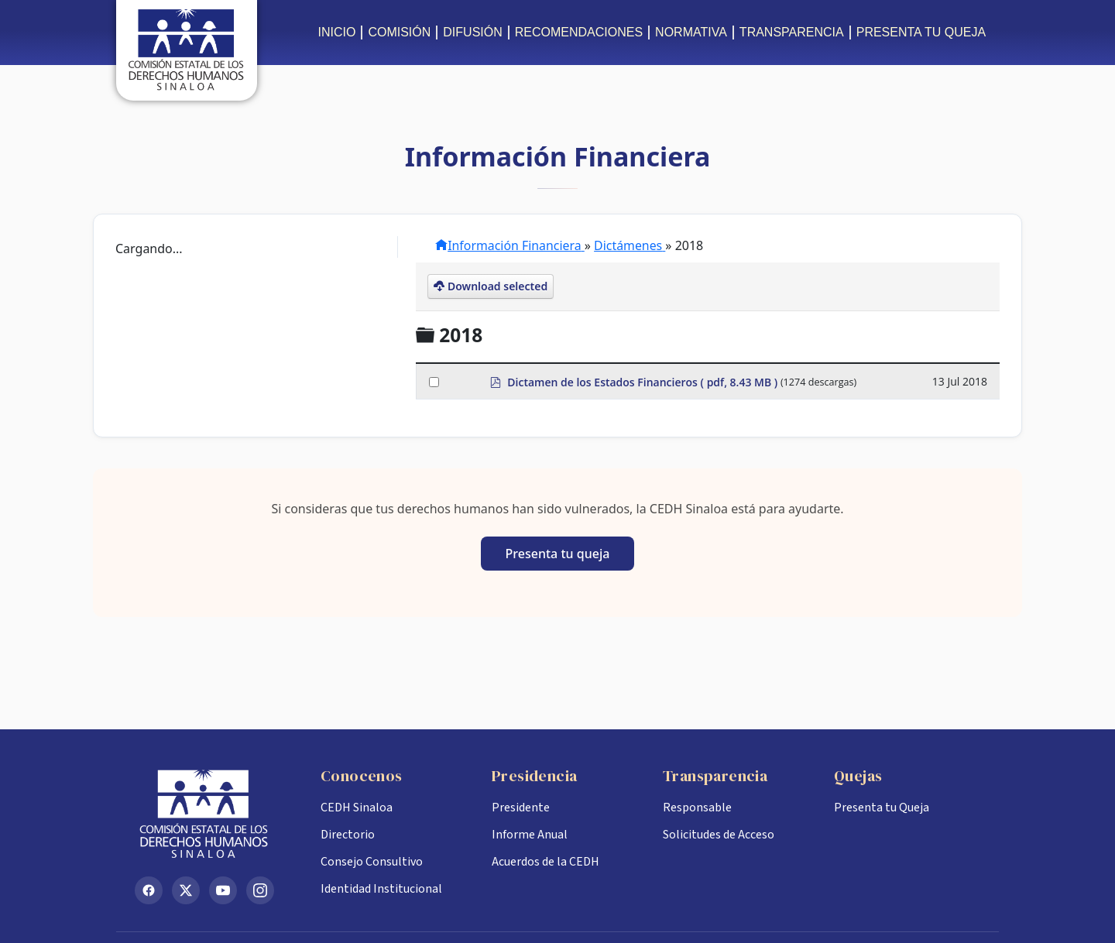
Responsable (697, 807)
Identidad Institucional (381, 888)
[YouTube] (223, 890)
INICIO (337, 32)
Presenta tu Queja (881, 807)
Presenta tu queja (558, 553)
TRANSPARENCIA (791, 32)
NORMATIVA (691, 32)
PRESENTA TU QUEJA (921, 32)
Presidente (521, 807)
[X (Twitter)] (186, 890)
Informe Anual (530, 834)
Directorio (348, 834)
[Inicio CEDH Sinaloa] (215, 813)
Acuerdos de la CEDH (545, 861)
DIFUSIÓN (472, 32)
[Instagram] (260, 890)
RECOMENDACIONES (579, 32)
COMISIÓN (399, 32)
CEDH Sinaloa (357, 807)
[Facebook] (149, 890)
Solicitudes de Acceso (718, 834)
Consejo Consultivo (372, 861)
